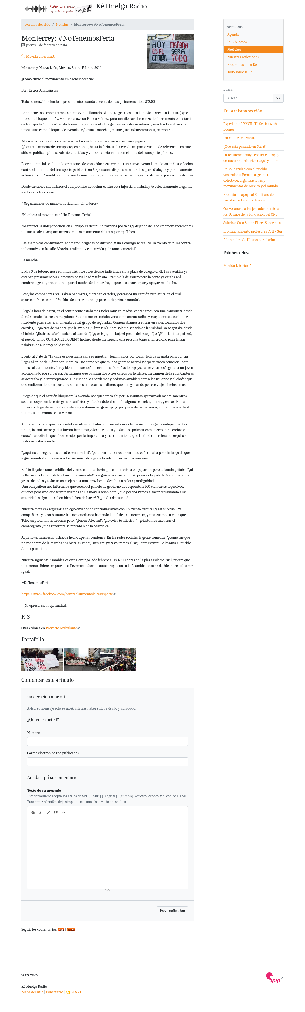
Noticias (62, 24)
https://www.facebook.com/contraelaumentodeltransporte (67, 594)
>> (278, 98)
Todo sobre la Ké (239, 72)
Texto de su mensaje (44, 790)
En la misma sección (242, 111)
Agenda (233, 34)
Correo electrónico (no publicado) (53, 753)
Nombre (33, 733)
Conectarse (54, 992)
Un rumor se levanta (239, 138)
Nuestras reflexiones (243, 57)
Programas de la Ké (242, 64)
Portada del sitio (37, 24)
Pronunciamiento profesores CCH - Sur (252, 231)
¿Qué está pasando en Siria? (244, 146)
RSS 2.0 (74, 992)
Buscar (228, 89)
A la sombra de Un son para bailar (249, 240)
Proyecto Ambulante (61, 628)
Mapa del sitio (32, 992)
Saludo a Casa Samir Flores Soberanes (252, 223)
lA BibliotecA (237, 42)
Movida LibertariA (38, 56)
